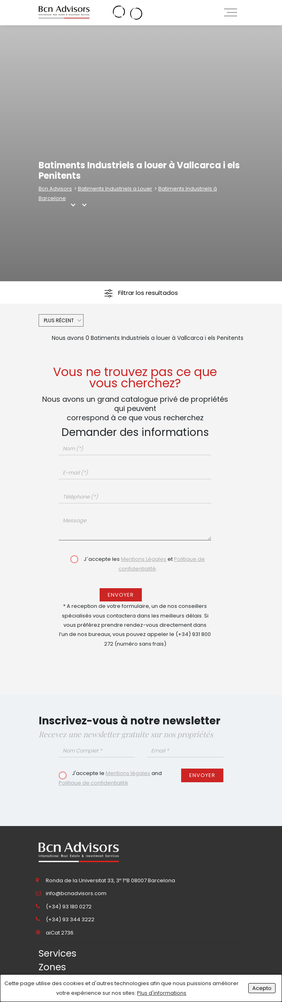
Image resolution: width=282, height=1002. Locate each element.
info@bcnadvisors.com (76, 893)
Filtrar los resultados (141, 292)
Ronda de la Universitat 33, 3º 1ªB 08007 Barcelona (110, 880)
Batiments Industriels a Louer (115, 188)
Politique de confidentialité (93, 783)
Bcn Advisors (55, 188)
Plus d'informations (161, 993)
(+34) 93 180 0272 (69, 906)
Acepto (262, 988)
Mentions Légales (143, 559)
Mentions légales (128, 773)
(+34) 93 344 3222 (70, 919)
